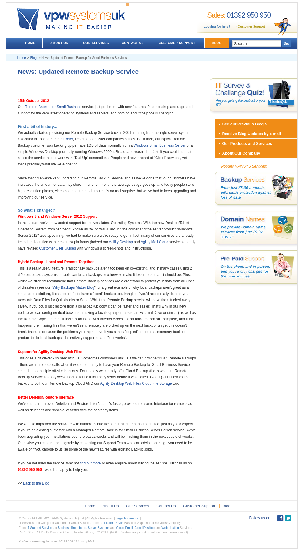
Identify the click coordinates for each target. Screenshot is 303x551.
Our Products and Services (247, 143)
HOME (30, 43)
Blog (33, 58)
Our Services (137, 506)
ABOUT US (59, 43)
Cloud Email (124, 527)
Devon (119, 523)
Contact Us (166, 506)
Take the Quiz (278, 102)
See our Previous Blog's (244, 124)
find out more (90, 463)
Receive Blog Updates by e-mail (251, 133)
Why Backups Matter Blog (73, 287)
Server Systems (98, 527)
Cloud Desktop (144, 527)
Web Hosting (170, 527)
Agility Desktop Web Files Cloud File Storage (136, 383)
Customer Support (251, 26)
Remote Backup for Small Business (53, 107)
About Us (111, 506)
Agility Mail (149, 242)
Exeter (68, 139)
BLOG (216, 43)
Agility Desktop (121, 242)
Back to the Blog (36, 483)
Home (21, 58)
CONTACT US (133, 43)
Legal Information (128, 518)
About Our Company (241, 153)
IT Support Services (40, 527)
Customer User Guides (57, 248)
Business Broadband (72, 527)
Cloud (163, 242)
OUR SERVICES (96, 43)
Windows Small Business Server (160, 145)
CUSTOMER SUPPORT (177, 43)
